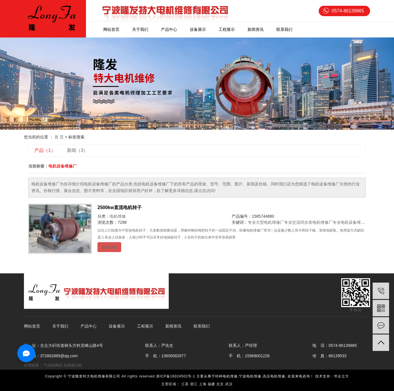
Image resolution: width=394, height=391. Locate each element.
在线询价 (109, 247)
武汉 (229, 384)
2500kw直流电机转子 (119, 207)
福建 (211, 384)
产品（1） (44, 150)
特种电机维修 (226, 376)
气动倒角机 (53, 365)
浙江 (194, 384)
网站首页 (111, 29)
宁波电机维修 (250, 376)
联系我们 (284, 29)
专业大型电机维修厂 (266, 222)
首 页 (59, 137)
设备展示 (198, 29)
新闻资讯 (255, 29)
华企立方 (341, 376)
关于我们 (140, 29)
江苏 (185, 384)
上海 (203, 384)
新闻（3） (77, 150)
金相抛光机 (72, 365)
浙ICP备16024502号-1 (175, 376)
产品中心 (169, 29)
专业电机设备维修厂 (351, 222)
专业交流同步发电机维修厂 (308, 222)
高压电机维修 (274, 376)
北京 (220, 384)
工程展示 (227, 29)
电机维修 (118, 216)
